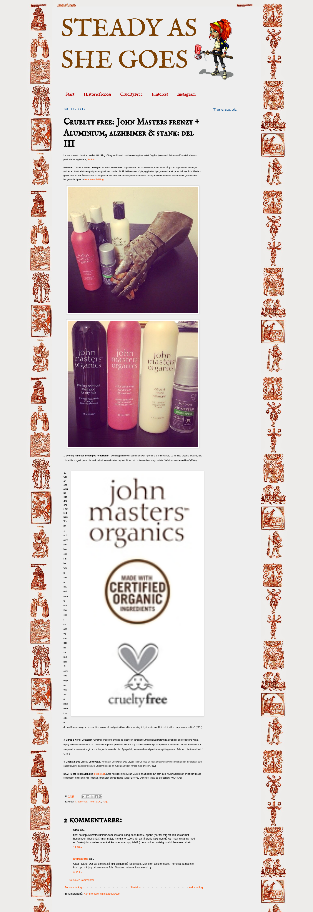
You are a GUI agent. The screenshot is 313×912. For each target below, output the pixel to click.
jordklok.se (99, 774)
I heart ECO (95, 801)
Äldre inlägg (196, 887)
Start (69, 94)
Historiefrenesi (97, 94)
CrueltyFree (131, 94)
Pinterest (160, 94)
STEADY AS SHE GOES (129, 45)
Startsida (135, 887)
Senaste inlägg (73, 887)
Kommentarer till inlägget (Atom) (102, 893)
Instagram (186, 94)
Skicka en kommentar (81, 880)
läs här (91, 159)
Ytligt (105, 801)
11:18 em (78, 847)
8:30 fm (77, 872)
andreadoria (80, 858)
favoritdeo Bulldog (93, 179)
